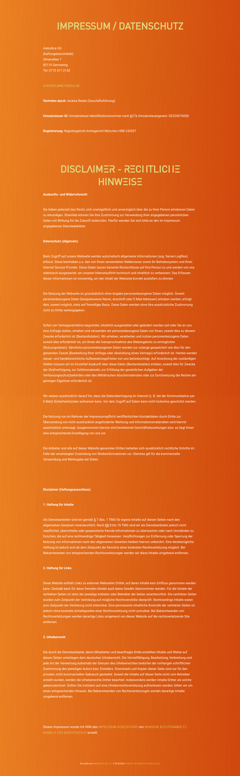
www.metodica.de (102, 763)
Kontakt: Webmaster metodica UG (142, 763)
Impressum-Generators (118, 727)
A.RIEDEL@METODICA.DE (61, 85)
